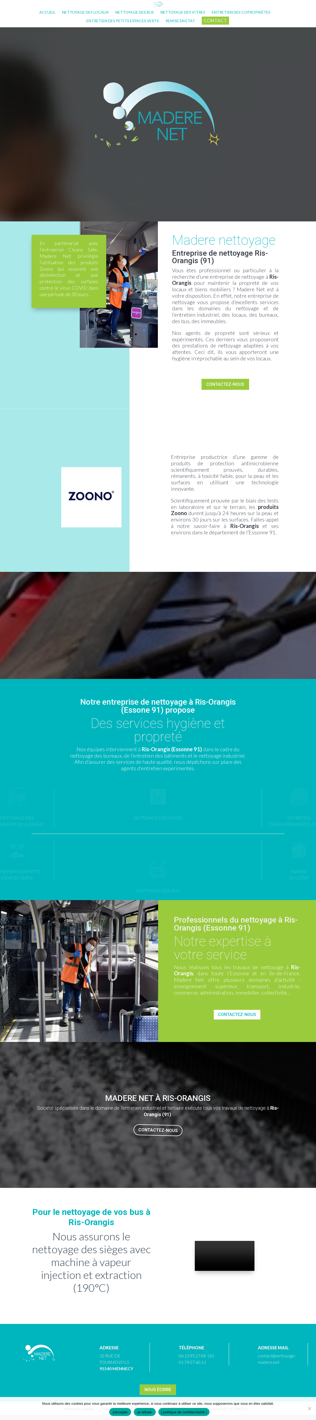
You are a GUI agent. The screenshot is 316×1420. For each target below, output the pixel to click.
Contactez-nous (225, 384)
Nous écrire (157, 1389)
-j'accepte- (120, 1412)
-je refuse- (144, 1412)
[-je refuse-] (309, 1408)
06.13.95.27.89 (192, 1355)
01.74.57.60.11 (192, 1362)
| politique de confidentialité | (184, 1412)
